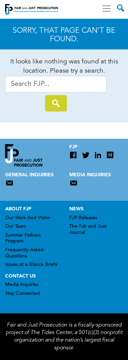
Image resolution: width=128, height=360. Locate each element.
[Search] (55, 84)
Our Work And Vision (28, 218)
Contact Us (20, 276)
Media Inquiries (22, 285)
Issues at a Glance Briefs (31, 264)
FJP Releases (83, 218)
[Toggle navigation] (106, 8)
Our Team (15, 226)
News (76, 209)
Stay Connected (22, 293)
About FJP (18, 209)
